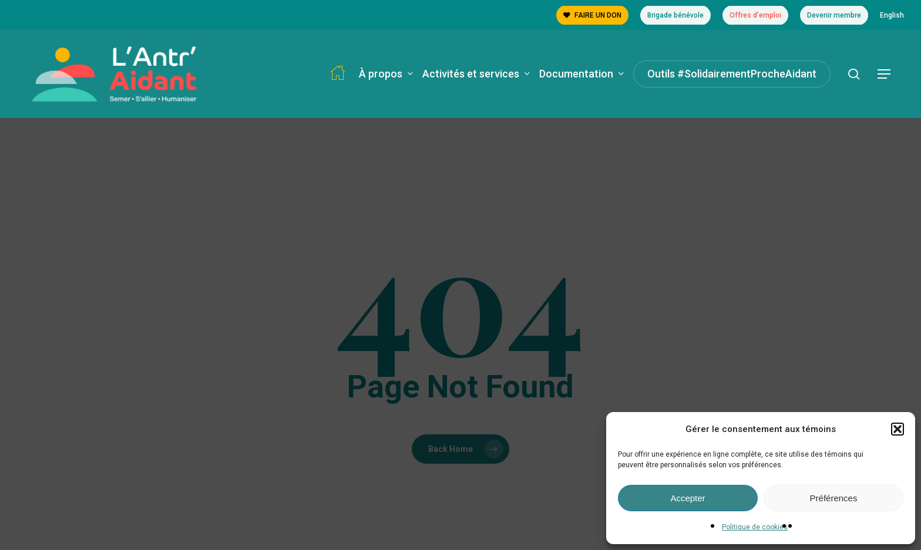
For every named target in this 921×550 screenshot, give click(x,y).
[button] (897, 429)
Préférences (834, 498)
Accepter (687, 498)
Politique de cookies (755, 527)
